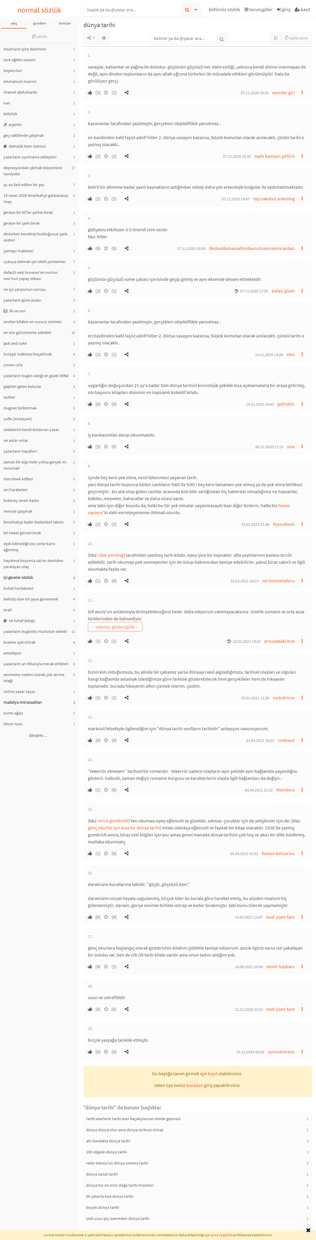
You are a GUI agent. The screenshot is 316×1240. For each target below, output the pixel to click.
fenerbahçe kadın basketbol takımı (34, 522)
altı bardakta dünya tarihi (108, 1140)
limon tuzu (13, 723)
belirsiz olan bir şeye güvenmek (31, 599)
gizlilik (227, 1235)
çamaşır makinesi (18, 250)
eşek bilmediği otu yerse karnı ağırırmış (29, 546)
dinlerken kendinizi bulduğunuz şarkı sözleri (36, 237)
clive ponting (110, 555)
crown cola (13, 364)
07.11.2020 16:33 (255, 92)
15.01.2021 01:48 (255, 524)
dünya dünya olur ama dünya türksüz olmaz (124, 1129)
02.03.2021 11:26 (255, 697)
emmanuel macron (20, 81)
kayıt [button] (212, 1073)
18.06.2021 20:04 (249, 966)
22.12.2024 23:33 (249, 1009)
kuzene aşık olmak (20, 642)
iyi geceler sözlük (18, 577)
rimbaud (286, 740)
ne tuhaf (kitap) (19, 620)
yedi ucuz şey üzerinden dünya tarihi (117, 1218)
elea (291, 354)
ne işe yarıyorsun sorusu (25, 289)
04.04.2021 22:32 (259, 790)
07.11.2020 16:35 (237, 156)
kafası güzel (283, 291)
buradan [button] (194, 1085)
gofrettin (286, 404)
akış (14, 23)
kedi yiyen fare (280, 917)
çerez (214, 1235)
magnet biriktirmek (20, 408)
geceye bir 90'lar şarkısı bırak (28, 212)
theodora (285, 790)
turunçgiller (259, 9)
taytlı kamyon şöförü (274, 156)
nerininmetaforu (278, 581)
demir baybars (280, 966)
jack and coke (15, 343)
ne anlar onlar (16, 440)
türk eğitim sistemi (20, 59)
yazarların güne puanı (22, 300)
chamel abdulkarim (20, 92)
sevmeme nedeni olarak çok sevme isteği (34, 677)
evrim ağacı (13, 713)
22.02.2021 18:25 (247, 641)
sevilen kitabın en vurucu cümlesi (32, 321)
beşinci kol (13, 70)
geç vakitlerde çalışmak (24, 135)
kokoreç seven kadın (21, 500)
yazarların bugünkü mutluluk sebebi (35, 631)
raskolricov (284, 697)
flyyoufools (284, 524)
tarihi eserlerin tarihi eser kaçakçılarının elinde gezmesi (133, 1118)
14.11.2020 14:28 (269, 354)
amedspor (12, 653)
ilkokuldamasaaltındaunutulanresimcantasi (252, 248)
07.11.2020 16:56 (191, 248)
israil (8, 609)
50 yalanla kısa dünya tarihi (109, 1196)
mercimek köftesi (18, 478)
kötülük (10, 113)
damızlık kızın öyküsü (25, 146)
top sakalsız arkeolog (274, 199)
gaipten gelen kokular (22, 386)
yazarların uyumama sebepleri (30, 157)
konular (65, 23)
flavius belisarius (278, 853)
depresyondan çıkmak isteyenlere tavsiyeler (33, 170)
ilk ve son (15, 310)
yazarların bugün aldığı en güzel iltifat (36, 375)
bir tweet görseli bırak (22, 532)
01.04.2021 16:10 (260, 740)
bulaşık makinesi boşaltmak (28, 354)
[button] (225, 10)
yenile (39, 36)
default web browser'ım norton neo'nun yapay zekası (31, 275)
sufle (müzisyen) (18, 418)
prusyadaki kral (279, 641)
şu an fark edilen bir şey (24, 184)
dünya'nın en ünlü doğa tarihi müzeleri (119, 1185)
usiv (291, 446)
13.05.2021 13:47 (249, 917)
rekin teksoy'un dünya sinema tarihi (117, 1163)
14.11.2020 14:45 (260, 404)
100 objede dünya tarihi (106, 1152)
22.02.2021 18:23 (245, 581)
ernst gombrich (113, 821)
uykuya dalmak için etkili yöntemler (35, 261)
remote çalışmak (18, 511)
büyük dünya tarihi (102, 1207)
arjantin (13, 124)
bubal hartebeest (19, 588)
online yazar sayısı (19, 691)
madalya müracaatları (23, 702)
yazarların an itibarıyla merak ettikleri (36, 663)
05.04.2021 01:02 (244, 853)
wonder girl (283, 92)
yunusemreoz (281, 1052)
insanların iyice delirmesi (25, 49)
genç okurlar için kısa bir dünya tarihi (124, 828)
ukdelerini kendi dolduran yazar (31, 429)
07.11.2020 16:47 (236, 199)
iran (7, 103)
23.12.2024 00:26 (250, 1052)
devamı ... (38, 735)
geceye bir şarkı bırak (22, 223)
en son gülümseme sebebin (27, 332)
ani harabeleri (15, 489)
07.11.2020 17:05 (254, 291)
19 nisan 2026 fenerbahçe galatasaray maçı (36, 198)
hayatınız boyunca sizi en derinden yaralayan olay (33, 563)
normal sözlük (40, 10)
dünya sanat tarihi (102, 1174)
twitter (9, 397)
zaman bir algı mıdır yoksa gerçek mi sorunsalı (35, 465)
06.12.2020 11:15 (269, 446)
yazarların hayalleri (20, 451)
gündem (39, 23)
